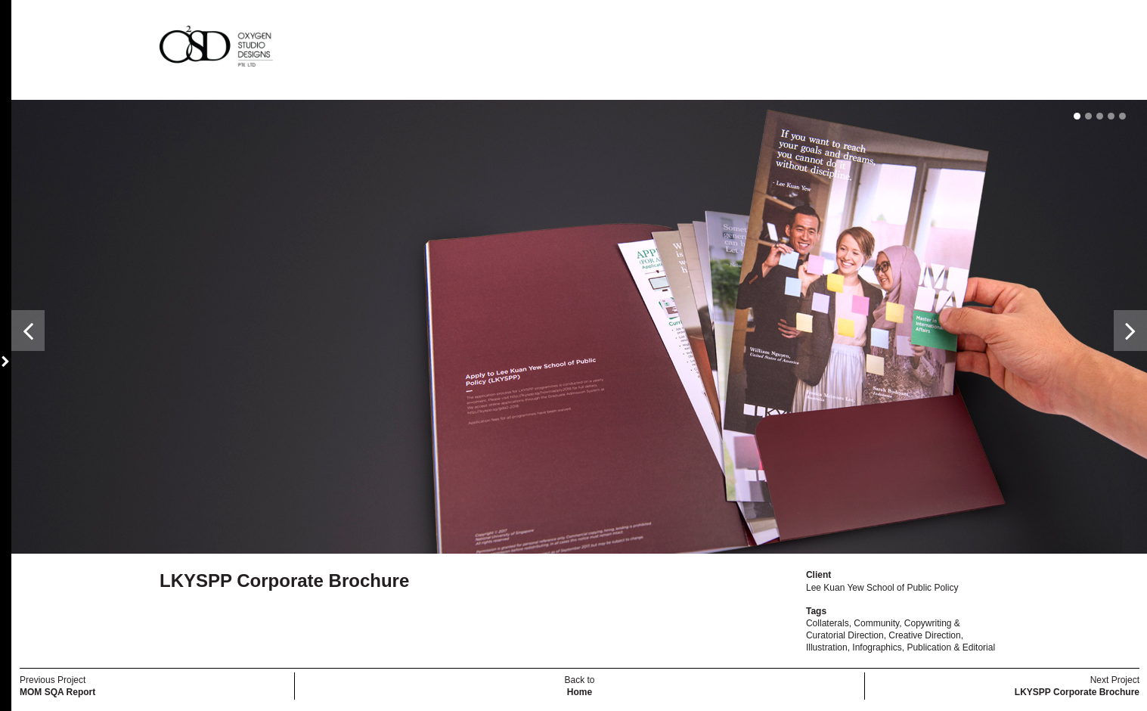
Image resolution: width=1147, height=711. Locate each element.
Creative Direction (924, 635)
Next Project (1077, 686)
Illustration (827, 647)
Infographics (876, 647)
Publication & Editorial (951, 647)
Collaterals (827, 623)
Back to (579, 686)
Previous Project (57, 686)
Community (876, 623)
